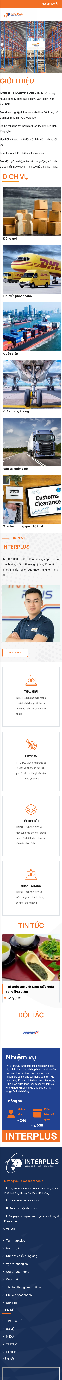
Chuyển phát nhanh (17, 296)
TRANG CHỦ (14, 1321)
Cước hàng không (16, 411)
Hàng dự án (13, 1248)
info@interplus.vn (28, 1208)
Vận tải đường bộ (15, 469)
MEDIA (10, 1336)
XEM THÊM (15, 653)
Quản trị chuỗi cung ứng (21, 1256)
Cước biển (10, 354)
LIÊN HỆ (11, 1352)
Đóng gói (10, 238)
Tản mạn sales (15, 1240)
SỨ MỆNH (12, 1329)
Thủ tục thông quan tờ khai (23, 526)
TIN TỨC (11, 1344)
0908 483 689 (32, 1200)
